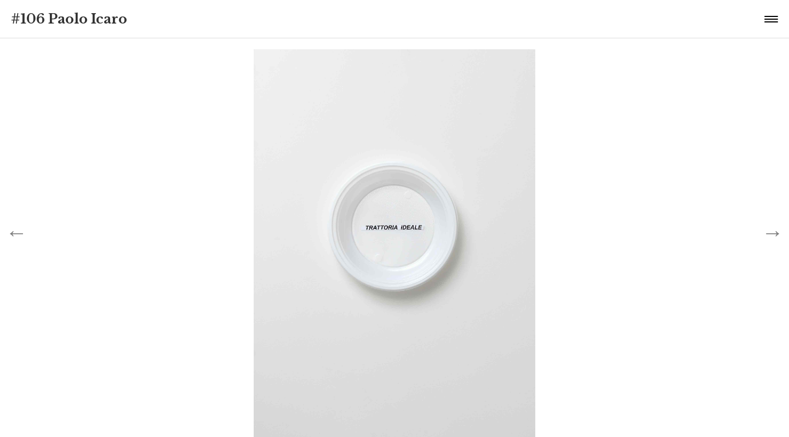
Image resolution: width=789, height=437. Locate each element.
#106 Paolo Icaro (69, 19)
